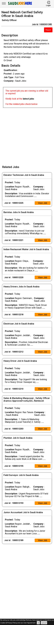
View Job (42, 203)
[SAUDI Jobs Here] (19, 4)
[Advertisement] (27, 135)
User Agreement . (29, 623)
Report (48, 30)
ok (38, 623)
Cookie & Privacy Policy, (8, 623)
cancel (44, 623)
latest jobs (28, 98)
